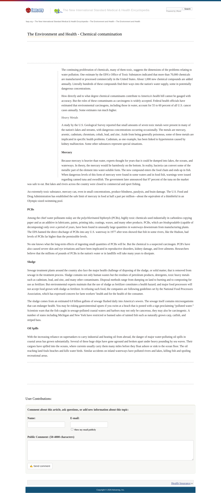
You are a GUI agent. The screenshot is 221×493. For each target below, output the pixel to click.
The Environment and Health (102, 21)
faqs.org (29, 21)
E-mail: (75, 418)
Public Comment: (50, 436)
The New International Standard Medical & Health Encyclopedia (106, 10)
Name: (31, 418)
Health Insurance (181, 483)
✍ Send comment (40, 466)
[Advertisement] (91, 52)
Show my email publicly (85, 429)
